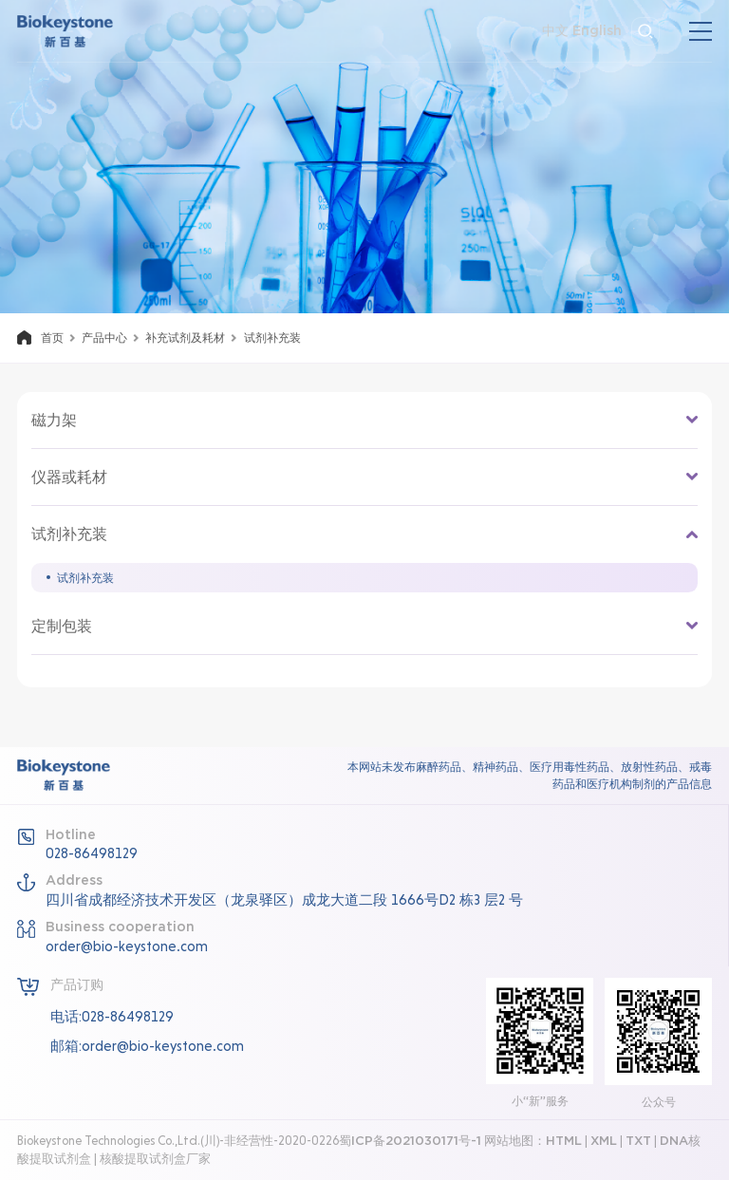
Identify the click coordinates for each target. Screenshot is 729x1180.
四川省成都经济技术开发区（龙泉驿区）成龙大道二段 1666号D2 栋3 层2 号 (284, 899)
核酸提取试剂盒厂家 (155, 1159)
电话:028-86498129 (112, 1016)
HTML (564, 1140)
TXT (638, 1140)
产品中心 (104, 338)
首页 (52, 338)
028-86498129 (92, 853)
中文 (555, 31)
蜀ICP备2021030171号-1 (410, 1140)
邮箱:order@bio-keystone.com (147, 1046)
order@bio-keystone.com (127, 946)
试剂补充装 (85, 577)
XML (603, 1140)
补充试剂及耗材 (185, 338)
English (597, 31)
